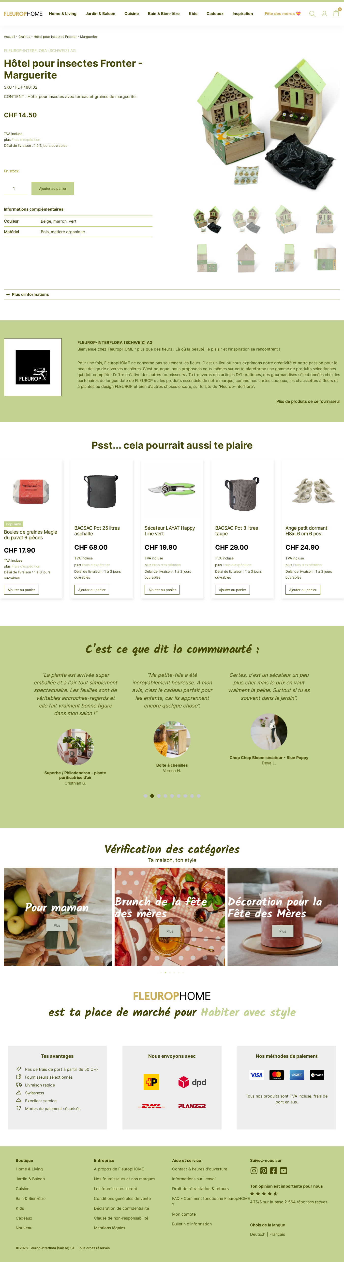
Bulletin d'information (192, 1223)
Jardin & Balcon (30, 1178)
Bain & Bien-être (30, 1198)
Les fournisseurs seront (115, 1188)
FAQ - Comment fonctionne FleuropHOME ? (211, 1201)
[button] (145, 796)
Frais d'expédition (26, 139)
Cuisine (22, 1188)
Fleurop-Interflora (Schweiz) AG (40, 50)
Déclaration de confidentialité (121, 1208)
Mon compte (184, 1214)
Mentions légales (109, 1227)
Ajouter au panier (52, 188)
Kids (20, 1208)
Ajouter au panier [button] (21, 590)
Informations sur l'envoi (194, 1178)
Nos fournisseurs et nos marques (124, 1178)
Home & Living (29, 1169)
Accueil (9, 37)
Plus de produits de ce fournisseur (308, 401)
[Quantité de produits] (16, 188)
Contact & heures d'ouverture (199, 1169)
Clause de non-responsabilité (121, 1218)
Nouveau (24, 1227)
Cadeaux (24, 1218)
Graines (24, 37)
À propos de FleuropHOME (119, 1169)
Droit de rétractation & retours (200, 1188)
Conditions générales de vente (122, 1198)
